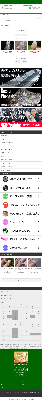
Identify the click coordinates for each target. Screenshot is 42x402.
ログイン (2, 384)
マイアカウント (4, 381)
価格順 (22, 30)
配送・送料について (18, 392)
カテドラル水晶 (14, 20)
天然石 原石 (7, 20)
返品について (25, 392)
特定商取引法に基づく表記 (34, 392)
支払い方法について (10, 392)
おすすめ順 (17, 30)
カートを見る (24, 384)
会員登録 (23, 381)
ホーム (3, 20)
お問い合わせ (3, 387)
